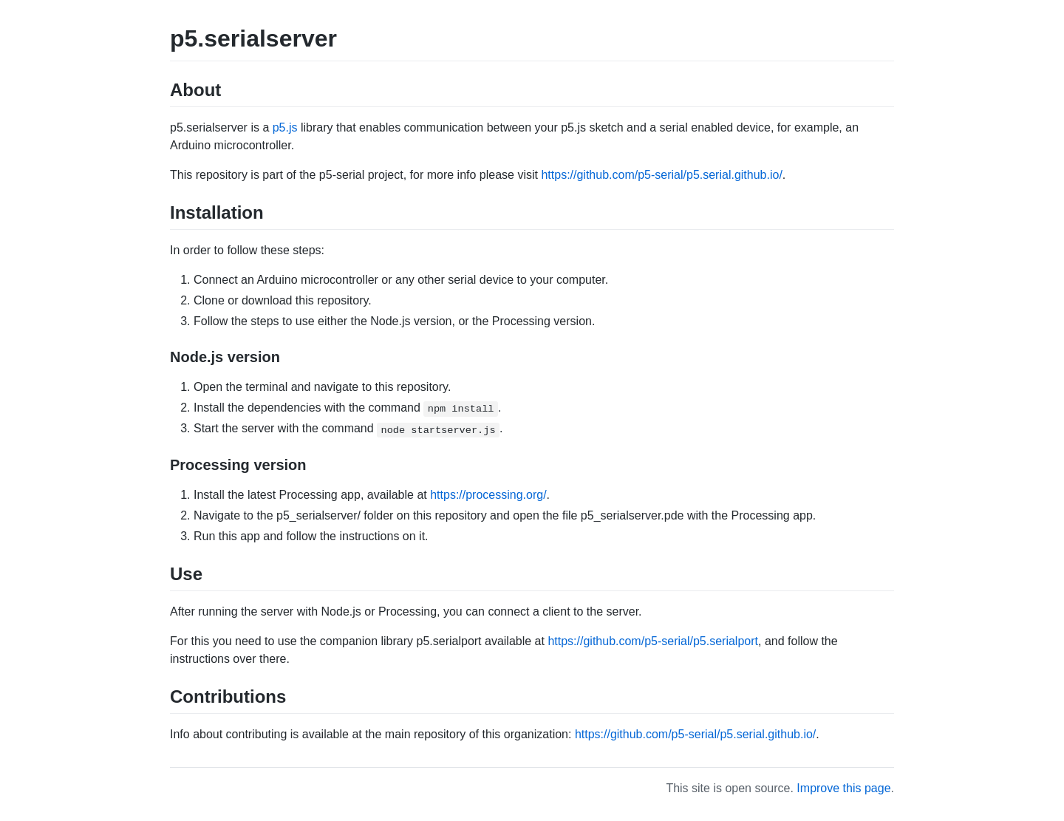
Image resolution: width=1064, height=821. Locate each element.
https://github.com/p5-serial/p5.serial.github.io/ (661, 174)
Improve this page (843, 788)
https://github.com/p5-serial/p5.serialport (653, 641)
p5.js (285, 127)
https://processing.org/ (488, 494)
